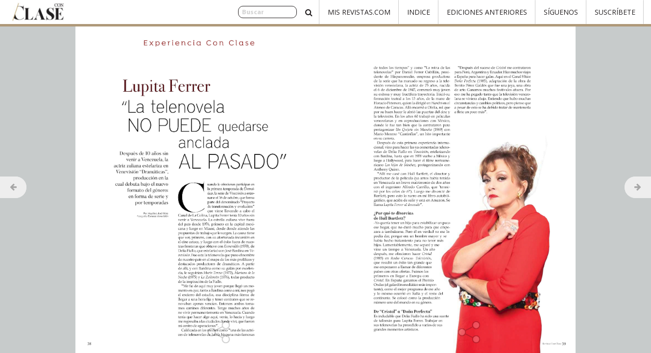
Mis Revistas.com (359, 12)
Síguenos (561, 12)
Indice (418, 12)
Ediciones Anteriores (487, 12)
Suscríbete (615, 12)
